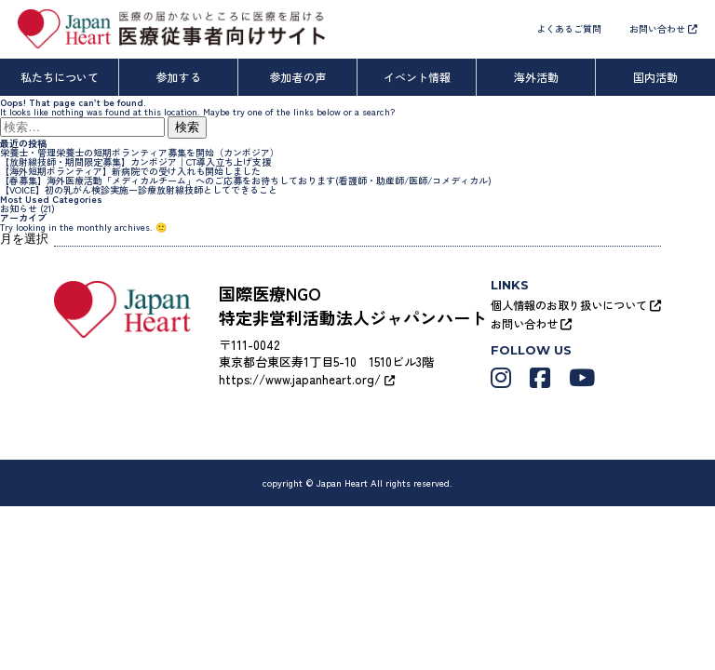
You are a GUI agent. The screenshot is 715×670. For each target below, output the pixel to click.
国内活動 (655, 77)
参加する (178, 77)
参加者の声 (298, 77)
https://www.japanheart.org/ (307, 379)
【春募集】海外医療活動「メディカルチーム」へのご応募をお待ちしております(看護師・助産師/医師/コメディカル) (246, 180)
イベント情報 (417, 77)
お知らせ (18, 208)
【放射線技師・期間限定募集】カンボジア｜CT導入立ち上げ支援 (135, 161)
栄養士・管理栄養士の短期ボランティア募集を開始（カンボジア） (139, 152)
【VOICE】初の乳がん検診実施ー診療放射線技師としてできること (138, 189)
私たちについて (59, 77)
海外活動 (536, 77)
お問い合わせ (663, 28)
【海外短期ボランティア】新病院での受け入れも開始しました (130, 171)
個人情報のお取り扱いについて (576, 305)
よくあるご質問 (568, 28)
